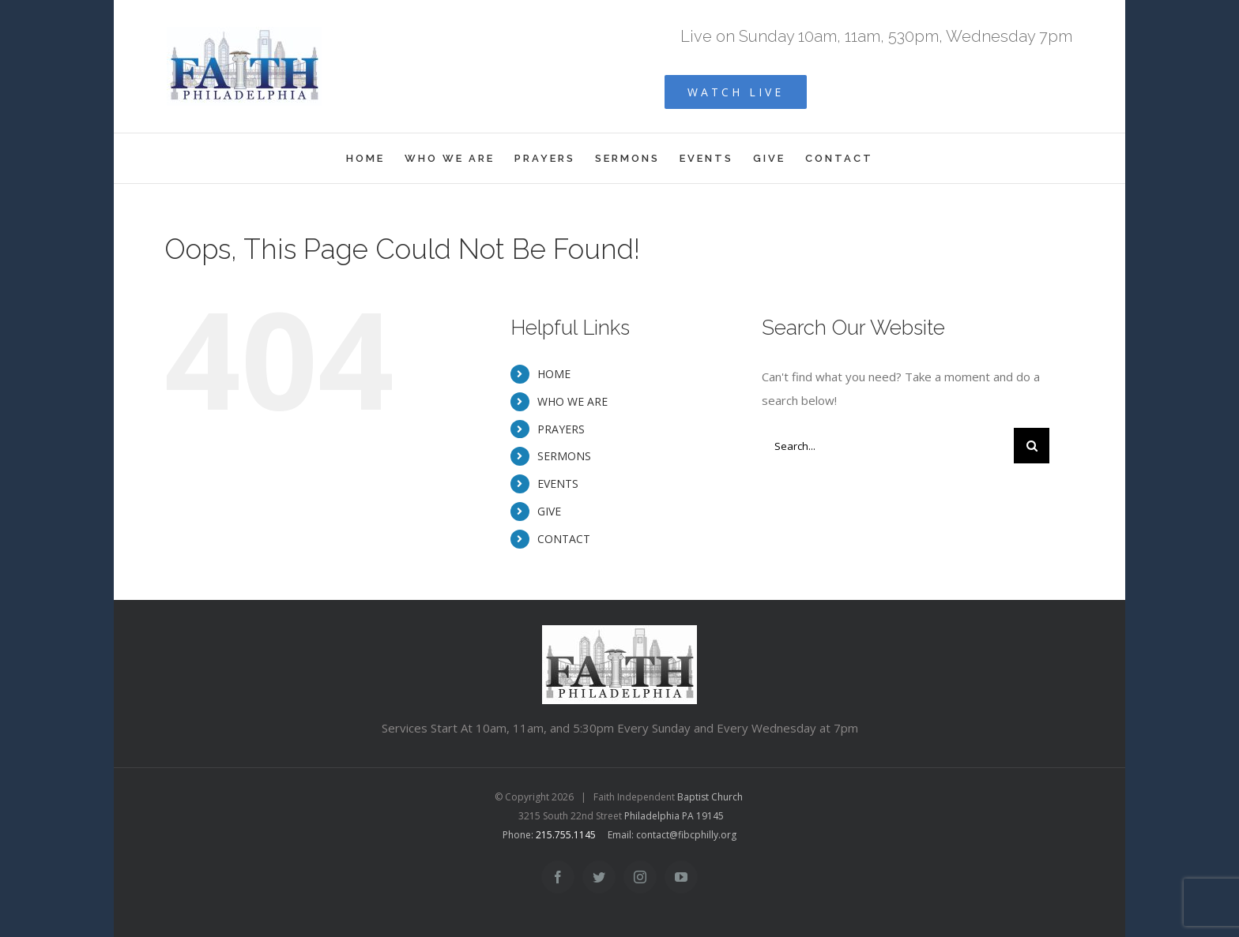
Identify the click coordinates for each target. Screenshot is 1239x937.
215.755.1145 (566, 834)
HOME (554, 373)
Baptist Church (710, 797)
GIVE (549, 511)
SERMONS (564, 455)
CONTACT (563, 538)
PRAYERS (561, 429)
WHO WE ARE (572, 401)
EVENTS (557, 483)
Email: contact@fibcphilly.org (672, 834)
